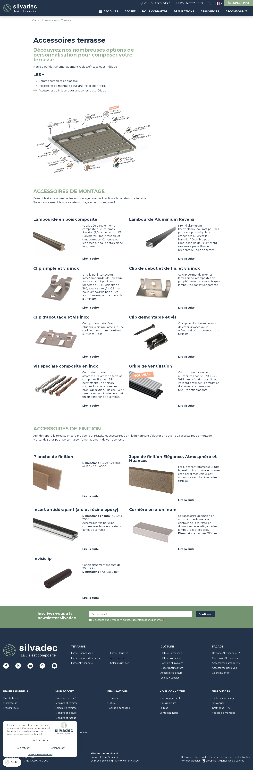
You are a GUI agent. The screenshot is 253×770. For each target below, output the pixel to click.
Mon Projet (64, 691)
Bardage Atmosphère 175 (226, 653)
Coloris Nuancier (119, 663)
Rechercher (210, 3)
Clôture (167, 646)
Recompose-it (236, 11)
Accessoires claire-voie (224, 667)
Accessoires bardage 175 (226, 663)
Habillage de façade (118, 707)
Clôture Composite (171, 653)
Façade (217, 646)
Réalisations (184, 11)
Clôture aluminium (171, 658)
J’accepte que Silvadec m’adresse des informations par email (128, 619)
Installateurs (10, 703)
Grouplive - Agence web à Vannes (225, 760)
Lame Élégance (119, 653)
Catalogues (217, 703)
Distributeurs (10, 698)
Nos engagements (170, 698)
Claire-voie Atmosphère (225, 658)
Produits (108, 11)
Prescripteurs (10, 707)
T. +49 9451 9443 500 (127, 760)
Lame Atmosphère (82, 663)
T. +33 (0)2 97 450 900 (36, 760)
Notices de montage (223, 712)
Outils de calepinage (223, 698)
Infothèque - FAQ (221, 707)
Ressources (210, 11)
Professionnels (15, 691)
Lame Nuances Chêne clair (86, 658)
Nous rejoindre (168, 703)
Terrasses (112, 698)
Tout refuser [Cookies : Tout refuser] (23, 747)
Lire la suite (90, 258)
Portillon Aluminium (171, 663)
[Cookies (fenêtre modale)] (12, 763)
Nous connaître (154, 11)
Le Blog (164, 707)
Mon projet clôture (66, 712)
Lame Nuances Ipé (82, 653)
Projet (130, 11)
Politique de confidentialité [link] (40, 754)
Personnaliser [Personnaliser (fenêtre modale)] (57, 747)
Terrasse (78, 646)
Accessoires (117, 658)
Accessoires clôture (171, 672)
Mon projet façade (65, 717)
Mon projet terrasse (66, 703)
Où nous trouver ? (157, 3)
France (217, 3)
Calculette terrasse (66, 707)
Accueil (36, 20)
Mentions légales (190, 760)
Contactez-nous (191, 3)
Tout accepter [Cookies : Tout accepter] (40, 740)
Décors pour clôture (171, 667)
